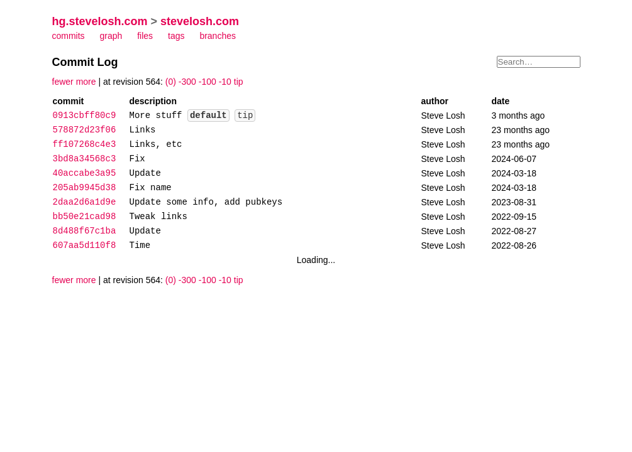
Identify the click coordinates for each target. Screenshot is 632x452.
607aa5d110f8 (84, 246)
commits (68, 36)
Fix (137, 159)
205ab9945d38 (84, 188)
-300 (187, 82)
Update (145, 174)
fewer (63, 82)
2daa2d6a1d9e (84, 202)
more (86, 82)
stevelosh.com (199, 21)
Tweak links (158, 217)
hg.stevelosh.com (100, 21)
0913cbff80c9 (84, 116)
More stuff (156, 116)
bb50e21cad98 (84, 217)
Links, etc (156, 145)
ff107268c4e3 (84, 145)
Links (143, 130)
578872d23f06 (84, 130)
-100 (207, 82)
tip (238, 82)
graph (111, 36)
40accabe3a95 (84, 174)
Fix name (151, 188)
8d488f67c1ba (84, 231)
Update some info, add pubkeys (206, 202)
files (145, 36)
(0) (170, 82)
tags (176, 36)
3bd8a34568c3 (84, 159)
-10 (225, 82)
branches (217, 36)
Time (140, 246)
